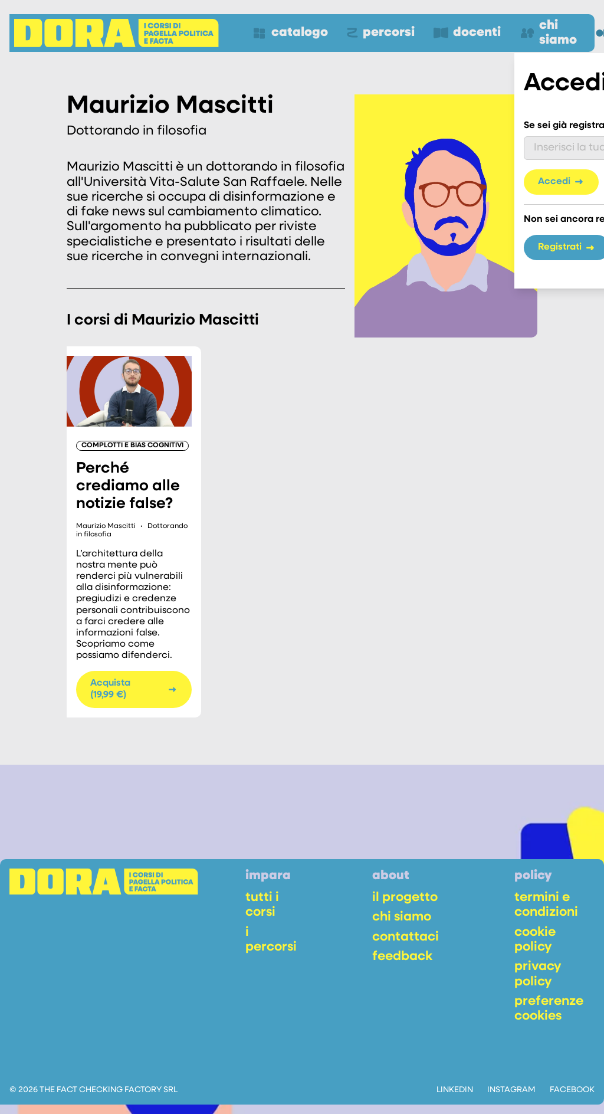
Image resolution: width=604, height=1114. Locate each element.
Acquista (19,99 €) (134, 689)
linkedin (454, 1090)
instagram (511, 1090)
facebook (572, 1090)
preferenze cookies (548, 1009)
